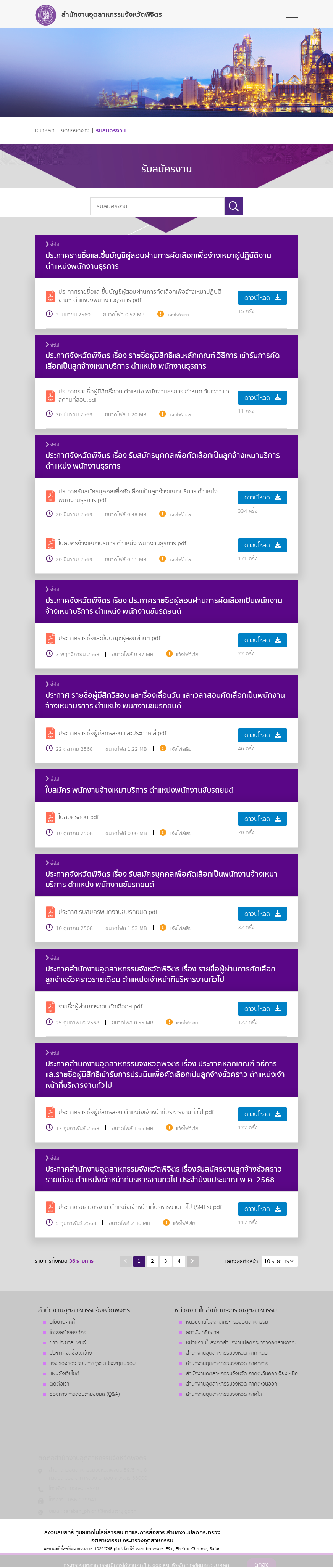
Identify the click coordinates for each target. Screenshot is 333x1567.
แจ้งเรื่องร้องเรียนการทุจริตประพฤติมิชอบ (93, 1363)
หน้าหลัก (45, 130)
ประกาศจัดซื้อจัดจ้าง (71, 1353)
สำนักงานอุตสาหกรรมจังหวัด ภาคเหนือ (227, 1353)
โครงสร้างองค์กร (68, 1332)
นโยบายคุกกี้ (62, 1322)
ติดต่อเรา (59, 1384)
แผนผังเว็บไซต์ (64, 1374)
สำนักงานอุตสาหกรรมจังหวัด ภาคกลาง (227, 1363)
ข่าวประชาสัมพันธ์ (68, 1343)
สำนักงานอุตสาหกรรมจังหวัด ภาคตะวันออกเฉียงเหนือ (242, 1374)
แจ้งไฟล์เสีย (178, 315)
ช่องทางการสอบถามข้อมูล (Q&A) (85, 1394)
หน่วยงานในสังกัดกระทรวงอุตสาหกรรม (227, 1322)
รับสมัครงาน (111, 130)
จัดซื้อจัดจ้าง (75, 130)
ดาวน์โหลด (262, 298)
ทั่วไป (52, 245)
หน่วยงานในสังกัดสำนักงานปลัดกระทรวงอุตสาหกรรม (241, 1343)
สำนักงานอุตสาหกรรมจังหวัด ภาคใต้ (224, 1394)
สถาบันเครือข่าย (202, 1332)
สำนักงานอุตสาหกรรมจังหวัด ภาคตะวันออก (231, 1384)
